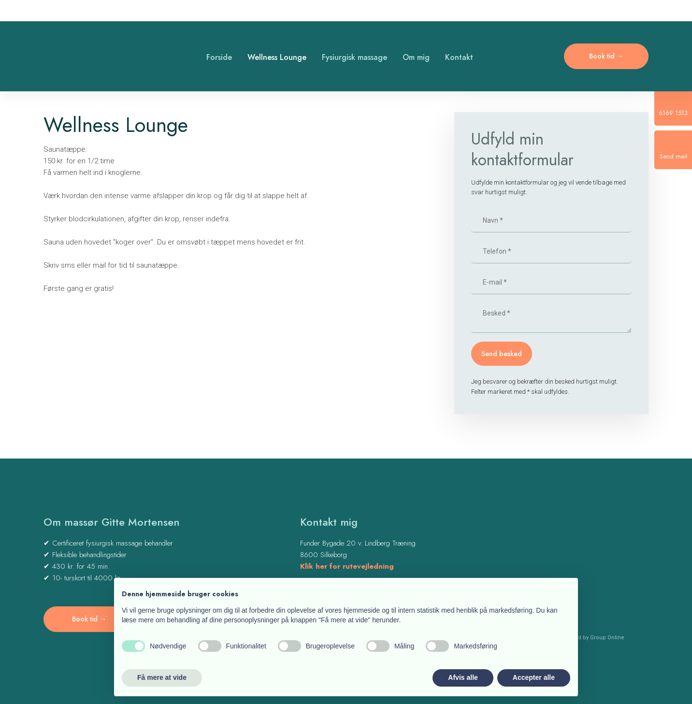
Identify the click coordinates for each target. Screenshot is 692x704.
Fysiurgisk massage (354, 57)
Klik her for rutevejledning (347, 566)
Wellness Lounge (276, 57)
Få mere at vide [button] (162, 677)
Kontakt (459, 57)
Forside (219, 57)
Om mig (416, 57)
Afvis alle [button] (462, 677)
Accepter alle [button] (534, 677)
